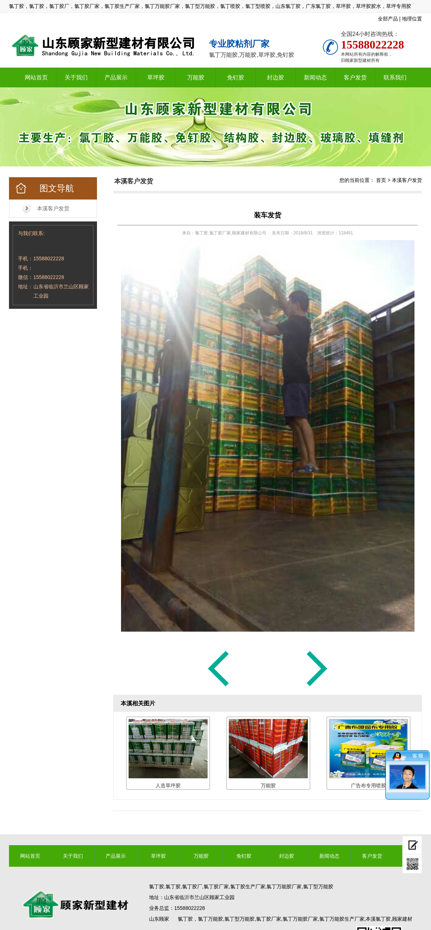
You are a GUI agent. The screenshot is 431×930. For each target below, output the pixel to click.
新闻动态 (315, 77)
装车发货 (267, 215)
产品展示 (116, 77)
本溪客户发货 (53, 208)
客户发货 (355, 77)
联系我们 (395, 77)
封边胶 (275, 77)
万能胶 (195, 77)
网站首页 (36, 77)
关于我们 (76, 77)
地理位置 (412, 19)
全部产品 (388, 19)
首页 (381, 180)
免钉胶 (235, 77)
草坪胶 (155, 77)
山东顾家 (159, 919)
